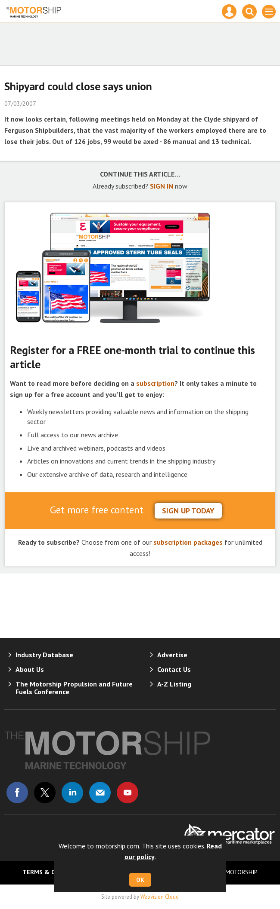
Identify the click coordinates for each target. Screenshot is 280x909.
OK (140, 880)
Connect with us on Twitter (45, 792)
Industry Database (44, 654)
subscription (155, 383)
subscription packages (188, 542)
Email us (100, 792)
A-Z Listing (174, 684)
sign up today (188, 511)
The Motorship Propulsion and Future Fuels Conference (74, 688)
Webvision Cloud (159, 896)
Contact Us (174, 669)
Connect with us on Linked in (72, 792)
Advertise (172, 654)
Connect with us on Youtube (127, 792)
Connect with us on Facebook (17, 792)
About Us (30, 669)
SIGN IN (161, 186)
